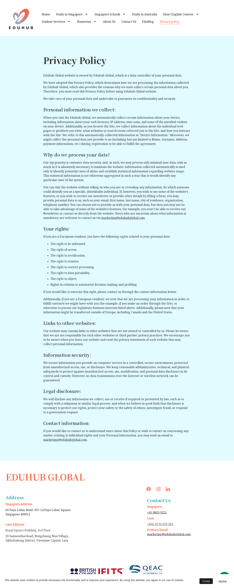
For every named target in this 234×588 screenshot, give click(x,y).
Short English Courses (178, 14)
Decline (223, 581)
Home (46, 14)
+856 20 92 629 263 (160, 524)
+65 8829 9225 (157, 513)
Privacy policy (170, 22)
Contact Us (128, 22)
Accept (206, 581)
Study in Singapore (69, 14)
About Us (109, 22)
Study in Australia (144, 14)
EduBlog (148, 22)
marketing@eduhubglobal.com (123, 219)
